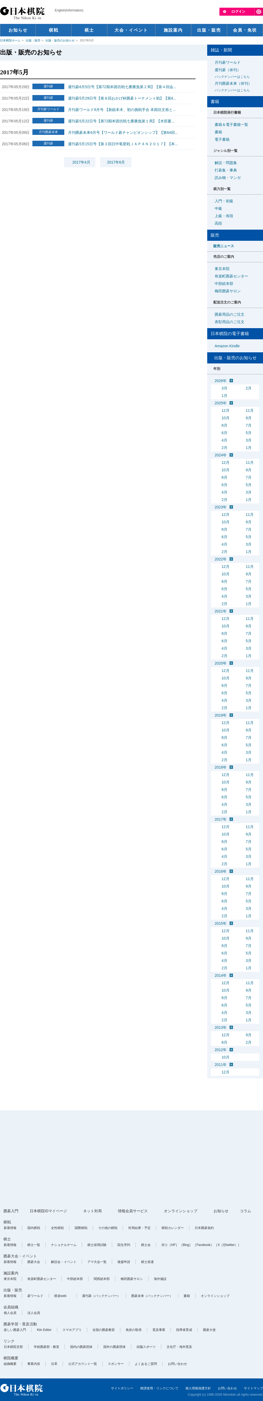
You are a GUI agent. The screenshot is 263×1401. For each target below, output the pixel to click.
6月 (224, 433)
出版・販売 (33, 40)
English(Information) (69, 10)
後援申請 (123, 1262)
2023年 (221, 507)
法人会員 (33, 1313)
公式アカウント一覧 (82, 1364)
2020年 (221, 663)
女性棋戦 (57, 1228)
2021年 (221, 611)
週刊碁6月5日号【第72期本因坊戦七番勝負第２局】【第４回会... (122, 87)
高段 (218, 223)
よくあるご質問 (146, 1364)
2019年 (221, 715)
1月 (224, 395)
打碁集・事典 (226, 170)
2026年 (221, 381)
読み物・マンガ (228, 177)
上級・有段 (224, 216)
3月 (224, 388)
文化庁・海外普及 (179, 1347)
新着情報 (10, 1228)
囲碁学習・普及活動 (20, 1324)
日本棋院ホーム (10, 40)
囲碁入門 (10, 1211)
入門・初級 (224, 201)
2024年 (221, 455)
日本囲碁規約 (204, 1228)
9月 (249, 418)
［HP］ (173, 1245)
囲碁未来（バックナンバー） (152, 1296)
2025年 (221, 403)
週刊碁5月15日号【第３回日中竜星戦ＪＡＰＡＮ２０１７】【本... (123, 144)
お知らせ (221, 1211)
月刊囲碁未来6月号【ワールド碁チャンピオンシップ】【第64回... (123, 132)
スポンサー (116, 1364)
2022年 (221, 559)
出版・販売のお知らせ (60, 40)
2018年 (221, 767)
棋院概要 (10, 1358)
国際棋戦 (81, 1228)
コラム (245, 1211)
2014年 (221, 975)
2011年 (221, 1064)
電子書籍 (222, 139)
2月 (249, 388)
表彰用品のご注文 (229, 322)
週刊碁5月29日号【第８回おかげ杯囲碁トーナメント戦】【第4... (122, 98)
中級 (218, 208)
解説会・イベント (64, 1262)
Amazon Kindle (227, 346)
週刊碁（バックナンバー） (101, 1296)
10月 (226, 418)
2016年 (221, 871)
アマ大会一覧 (97, 1262)
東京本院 (222, 269)
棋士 (7, 1239)
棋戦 (7, 1222)
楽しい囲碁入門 (15, 1330)
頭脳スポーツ (146, 1347)
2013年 (221, 1027)
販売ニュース (223, 246)
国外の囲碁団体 (114, 1347)
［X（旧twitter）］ (227, 1245)
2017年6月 (116, 162)
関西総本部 (102, 1279)
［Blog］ (186, 1245)
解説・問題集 (226, 163)
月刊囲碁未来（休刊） (237, 87)
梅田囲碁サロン (228, 291)
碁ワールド (35, 1296)
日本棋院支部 (13, 1347)
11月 (250, 410)
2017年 (221, 819)
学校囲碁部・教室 (46, 1347)
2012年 (221, 1050)
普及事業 (158, 1330)
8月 (224, 425)
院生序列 (123, 1245)
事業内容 (33, 1364)
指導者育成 (184, 1330)
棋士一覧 (33, 1245)
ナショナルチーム (64, 1245)
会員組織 (10, 1307)
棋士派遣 (147, 1262)
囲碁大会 (33, 1262)
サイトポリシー (122, 1388)
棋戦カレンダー (173, 1228)
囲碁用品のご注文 (229, 314)
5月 (249, 433)
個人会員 (10, 1313)
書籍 (218, 132)
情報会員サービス (133, 1211)
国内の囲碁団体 (81, 1347)
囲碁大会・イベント (20, 1256)
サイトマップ (253, 1388)
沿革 (54, 1364)
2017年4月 (81, 162)
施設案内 (10, 1273)
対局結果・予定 (139, 1228)
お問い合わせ (177, 1364)
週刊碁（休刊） (237, 74)
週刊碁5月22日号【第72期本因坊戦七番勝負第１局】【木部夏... (121, 121)
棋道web (60, 1296)
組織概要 (10, 1364)
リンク (9, 1341)
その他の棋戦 (107, 1228)
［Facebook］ (203, 1245)
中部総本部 (224, 283)
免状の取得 (134, 1330)
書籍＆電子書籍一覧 (231, 124)
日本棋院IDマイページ (48, 1211)
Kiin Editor (44, 1330)
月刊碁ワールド (228, 62)
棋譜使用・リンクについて (159, 1388)
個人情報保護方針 (198, 1388)
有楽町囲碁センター (231, 276)
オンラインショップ (180, 1211)
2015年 (221, 923)
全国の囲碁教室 (103, 1330)
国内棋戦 (33, 1228)
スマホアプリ (72, 1330)
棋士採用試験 (97, 1245)
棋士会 (146, 1245)
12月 (226, 410)
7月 (249, 425)
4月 (224, 440)
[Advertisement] (102, 1159)
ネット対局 (92, 1211)
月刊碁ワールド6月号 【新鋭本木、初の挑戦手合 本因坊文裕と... (122, 110)
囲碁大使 (209, 1330)
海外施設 (160, 1279)
